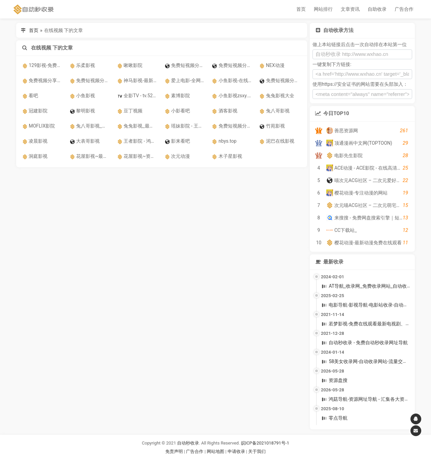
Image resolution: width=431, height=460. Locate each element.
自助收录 (377, 9)
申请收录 (236, 451)
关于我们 (257, 451)
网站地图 (216, 451)
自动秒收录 (188, 443)
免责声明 (174, 451)
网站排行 (323, 9)
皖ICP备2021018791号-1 (265, 443)
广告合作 (404, 9)
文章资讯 (350, 9)
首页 (301, 9)
